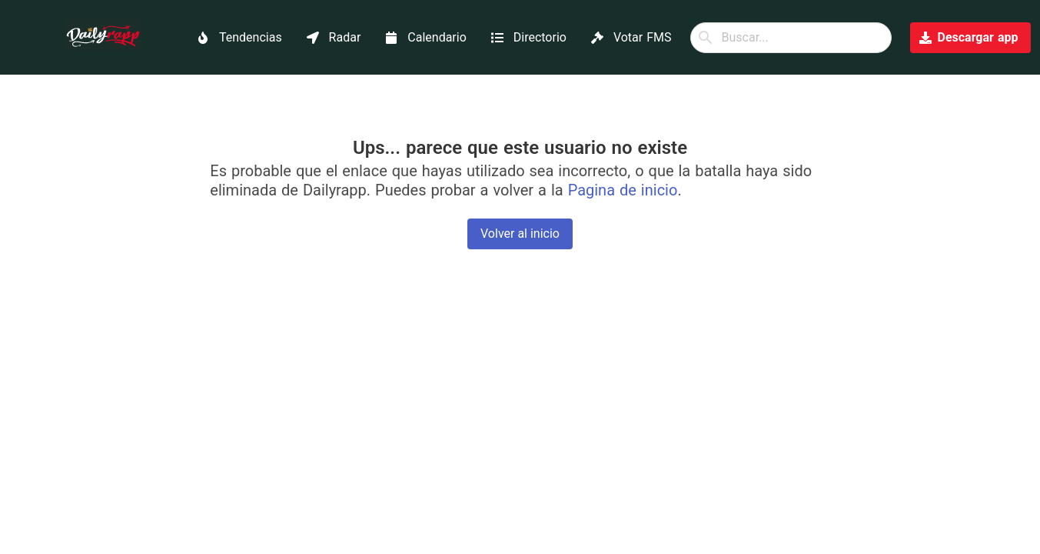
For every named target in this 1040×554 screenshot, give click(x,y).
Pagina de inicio (623, 190)
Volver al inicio (520, 233)
